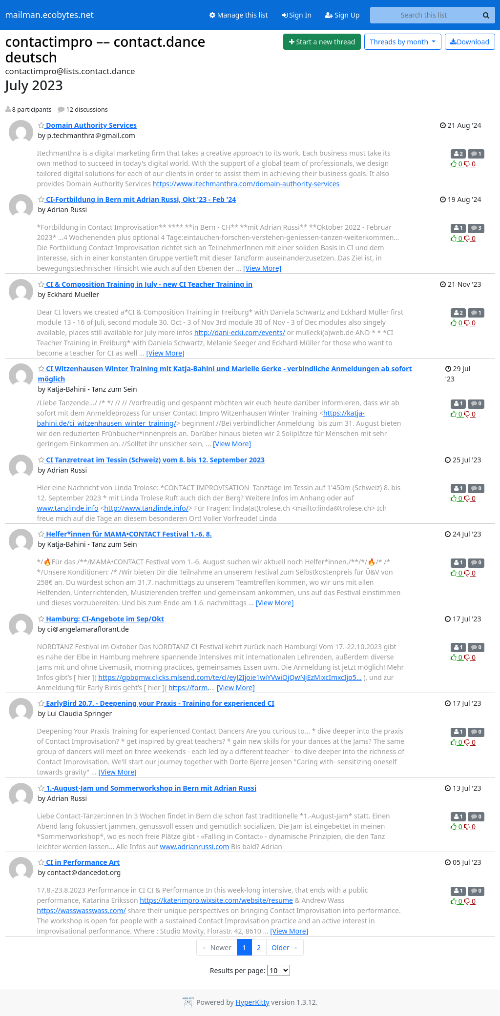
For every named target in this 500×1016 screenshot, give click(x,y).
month (400, 41)
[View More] (262, 268)
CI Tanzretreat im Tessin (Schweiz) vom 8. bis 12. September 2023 (151, 459)
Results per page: (238, 970)
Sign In (297, 15)
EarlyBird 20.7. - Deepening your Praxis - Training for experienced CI (156, 703)
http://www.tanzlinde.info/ (146, 508)
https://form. (188, 687)
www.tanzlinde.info (68, 508)
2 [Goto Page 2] (259, 947)
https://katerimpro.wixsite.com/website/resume (216, 900)
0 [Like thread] (457, 163)
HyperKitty (252, 1002)
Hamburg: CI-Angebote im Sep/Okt (101, 618)
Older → (284, 947)
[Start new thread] (322, 42)
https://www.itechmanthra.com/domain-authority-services (246, 183)
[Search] (486, 15)
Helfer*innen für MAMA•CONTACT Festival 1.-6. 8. (125, 533)
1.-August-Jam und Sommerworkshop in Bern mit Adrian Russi (147, 788)
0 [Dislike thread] (470, 163)
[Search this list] (424, 15)
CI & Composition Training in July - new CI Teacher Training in (145, 284)
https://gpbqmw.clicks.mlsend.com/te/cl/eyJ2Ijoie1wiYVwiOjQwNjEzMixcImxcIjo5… (229, 677)
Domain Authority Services (87, 125)
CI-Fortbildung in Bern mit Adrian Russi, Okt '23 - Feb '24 (137, 199)
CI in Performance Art (79, 862)
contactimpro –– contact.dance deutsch (105, 49)
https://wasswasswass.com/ (81, 910)
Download (469, 41)
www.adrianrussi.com (194, 846)
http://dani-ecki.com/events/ (239, 332)
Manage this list (238, 15)
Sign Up (342, 15)
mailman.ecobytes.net (49, 15)
